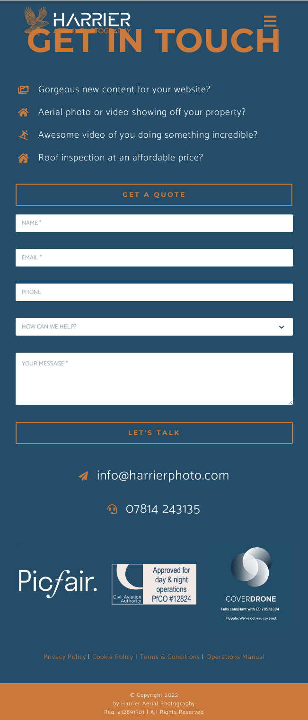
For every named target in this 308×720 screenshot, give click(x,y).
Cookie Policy (112, 657)
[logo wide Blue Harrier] (77, 8)
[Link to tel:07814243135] (112, 509)
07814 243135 (163, 509)
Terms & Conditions (170, 657)
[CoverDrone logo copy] (250, 546)
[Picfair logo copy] (58, 546)
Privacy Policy (65, 657)
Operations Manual (235, 657)
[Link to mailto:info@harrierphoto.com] (83, 476)
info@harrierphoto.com (163, 476)
